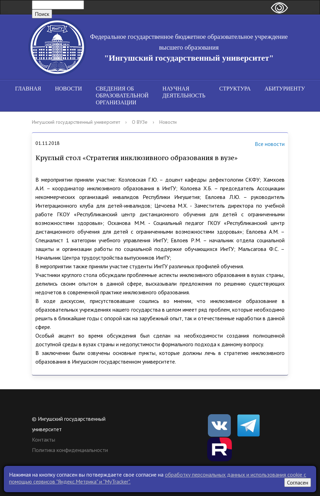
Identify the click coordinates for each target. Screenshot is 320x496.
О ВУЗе (140, 122)
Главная (28, 89)
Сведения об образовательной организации (122, 95)
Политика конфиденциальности (70, 449)
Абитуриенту (284, 89)
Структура (235, 89)
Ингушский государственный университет (76, 122)
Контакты (43, 439)
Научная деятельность (183, 92)
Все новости (261, 144)
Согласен (297, 482)
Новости (68, 89)
